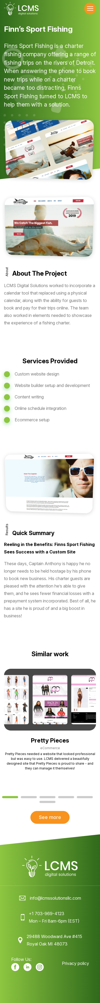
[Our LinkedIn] (27, 967)
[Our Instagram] (40, 967)
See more (50, 817)
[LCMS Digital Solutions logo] (21, 8)
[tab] (10, 797)
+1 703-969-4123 (46, 913)
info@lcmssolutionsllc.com (55, 898)
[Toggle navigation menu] (90, 8)
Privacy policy (75, 963)
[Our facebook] (15, 967)
